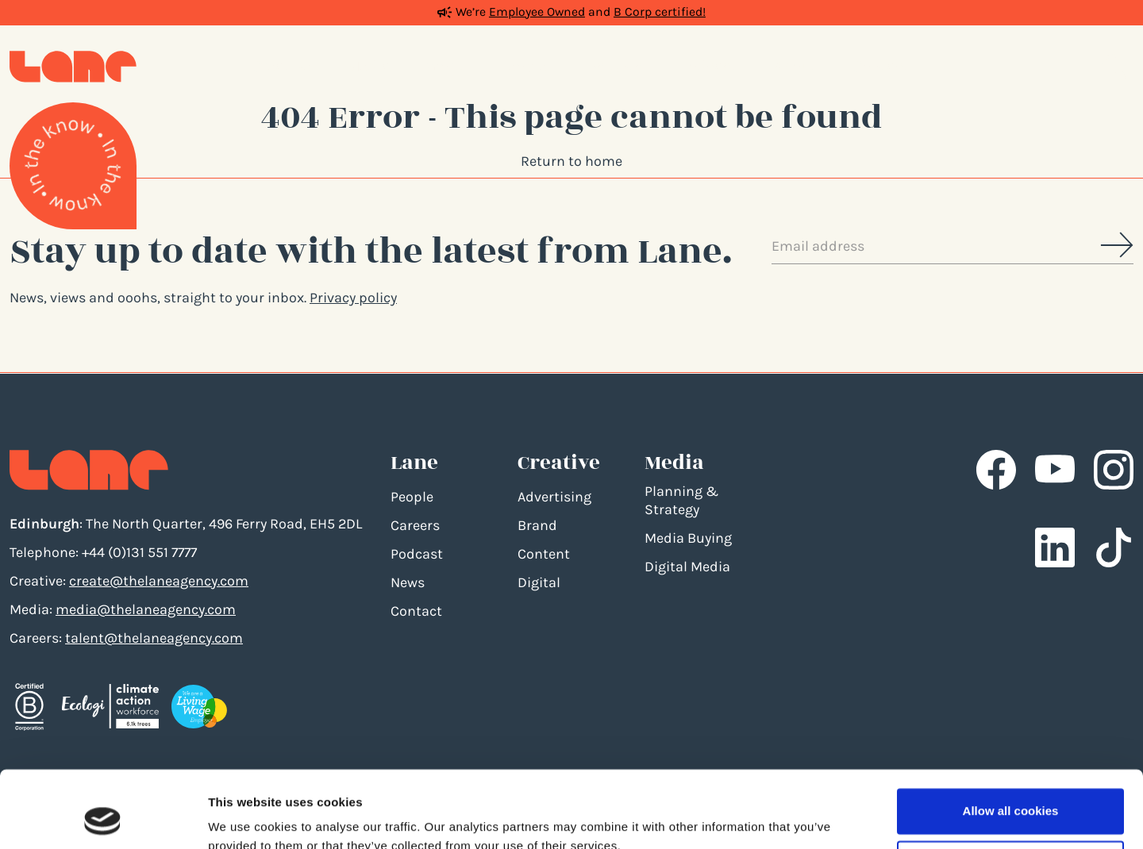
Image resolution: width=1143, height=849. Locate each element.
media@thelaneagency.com (146, 609)
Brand (537, 525)
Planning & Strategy (681, 500)
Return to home (571, 161)
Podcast (417, 554)
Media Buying (688, 538)
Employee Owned (537, 12)
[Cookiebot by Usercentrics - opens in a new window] (102, 818)
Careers (415, 525)
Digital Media (687, 566)
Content (544, 554)
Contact (416, 611)
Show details (245, 817)
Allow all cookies (1011, 739)
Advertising (554, 496)
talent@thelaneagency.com (154, 638)
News (408, 582)
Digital (539, 582)
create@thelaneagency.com (158, 581)
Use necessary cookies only (1010, 790)
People (412, 496)
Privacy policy (353, 297)
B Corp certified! (660, 12)
